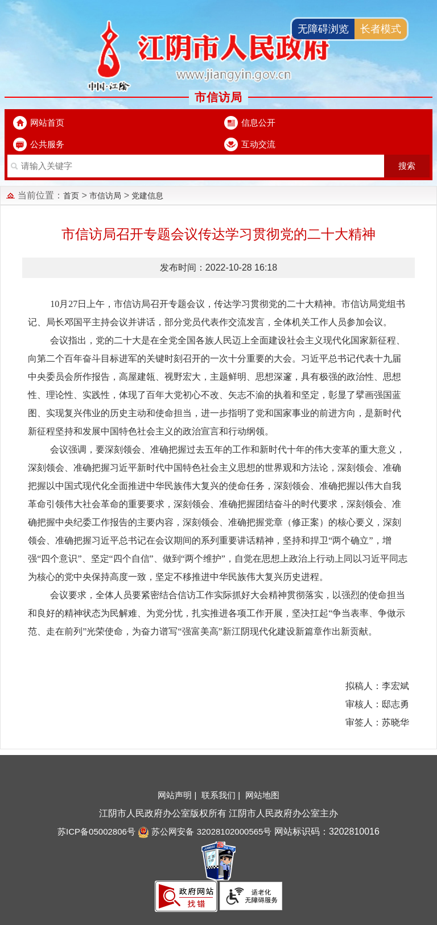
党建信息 (147, 195)
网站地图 (262, 795)
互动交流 (258, 144)
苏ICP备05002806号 (96, 831)
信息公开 (258, 122)
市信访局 (105, 195)
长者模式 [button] (380, 29)
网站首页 (47, 122)
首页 (71, 195)
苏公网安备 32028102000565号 (204, 831)
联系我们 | (221, 795)
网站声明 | (178, 795)
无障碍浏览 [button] (323, 29)
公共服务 (47, 144)
